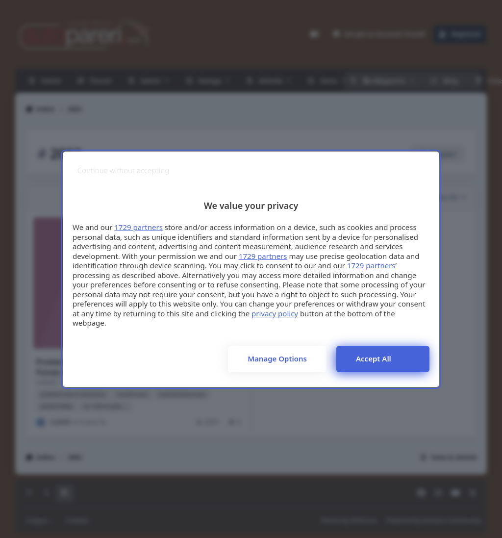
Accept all (373, 358)
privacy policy (274, 313)
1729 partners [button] (138, 227)
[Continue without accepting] (123, 170)
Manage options (277, 358)
